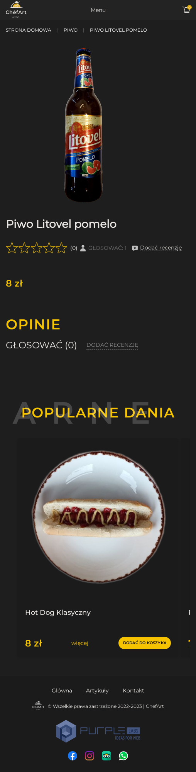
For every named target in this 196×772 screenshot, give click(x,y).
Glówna (62, 690)
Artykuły (97, 690)
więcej (79, 643)
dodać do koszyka (144, 642)
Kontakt (133, 690)
